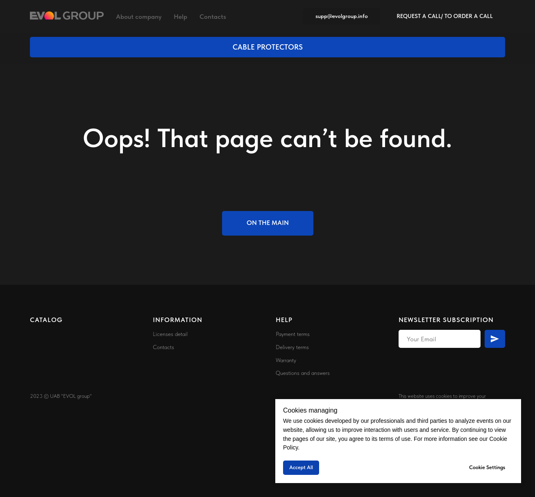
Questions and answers (303, 373)
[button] (444, 16)
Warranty (286, 360)
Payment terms (293, 334)
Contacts (212, 16)
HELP (284, 320)
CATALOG (46, 320)
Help (180, 16)
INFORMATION (177, 320)
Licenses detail (170, 334)
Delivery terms (292, 347)
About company (138, 16)
